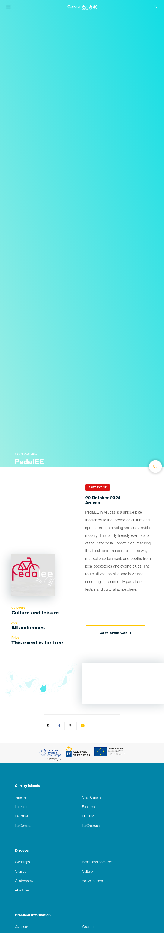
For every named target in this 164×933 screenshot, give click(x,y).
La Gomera (23, 826)
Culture (87, 872)
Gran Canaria (91, 798)
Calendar (21, 927)
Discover (22, 851)
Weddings (22, 862)
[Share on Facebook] (59, 726)
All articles (22, 891)
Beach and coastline (97, 862)
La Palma (21, 816)
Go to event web (116, 633)
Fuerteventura (92, 807)
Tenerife (20, 798)
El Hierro (88, 816)
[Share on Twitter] (48, 726)
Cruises (20, 872)
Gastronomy (24, 881)
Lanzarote (22, 807)
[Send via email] (83, 726)
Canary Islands (27, 786)
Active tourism (92, 881)
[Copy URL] (71, 726)
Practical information (32, 915)
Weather (88, 927)
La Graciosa (91, 826)
